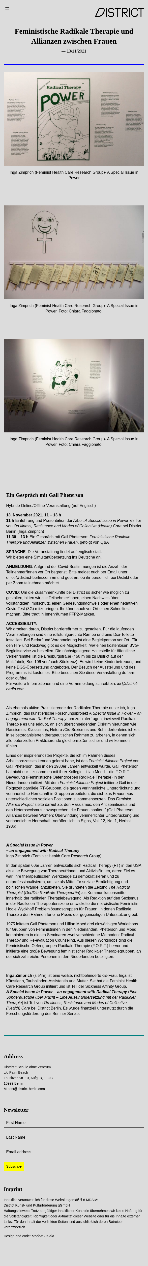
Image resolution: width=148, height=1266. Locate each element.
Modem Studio (43, 1236)
